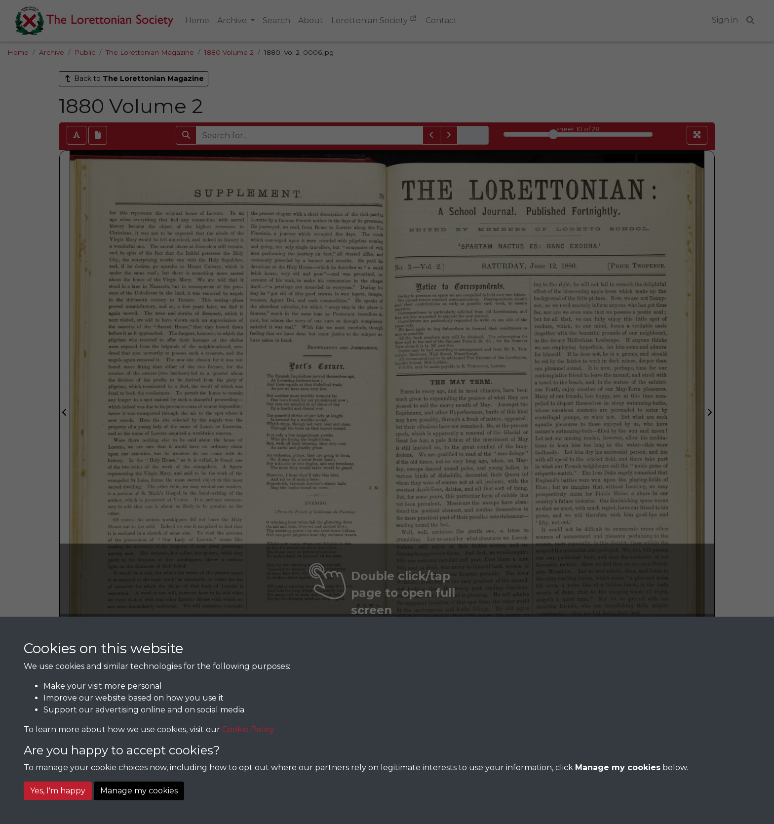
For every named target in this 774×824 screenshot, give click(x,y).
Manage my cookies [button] (139, 790)
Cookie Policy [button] (248, 729)
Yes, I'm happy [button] (57, 790)
